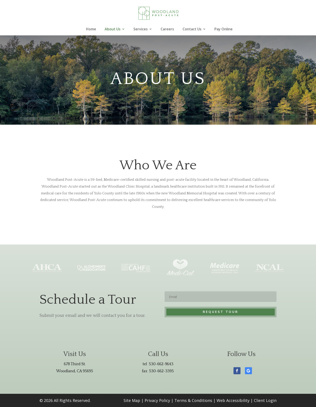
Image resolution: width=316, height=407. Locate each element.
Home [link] (91, 29)
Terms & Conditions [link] (193, 400)
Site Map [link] (132, 400)
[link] (158, 12)
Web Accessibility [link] (233, 400)
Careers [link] (167, 29)
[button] (237, 370)
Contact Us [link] (192, 29)
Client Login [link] (265, 400)
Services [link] (140, 29)
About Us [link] (112, 29)
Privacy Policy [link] (157, 400)
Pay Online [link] (223, 29)
